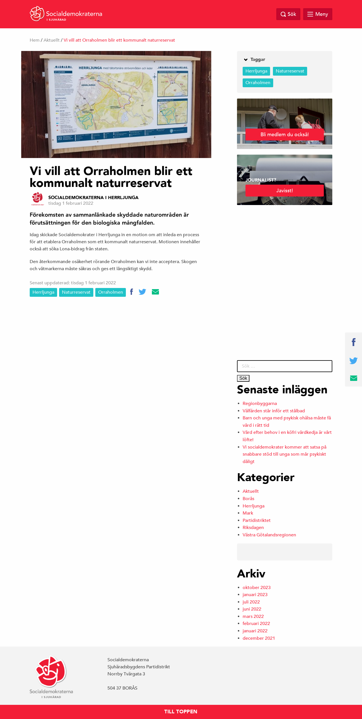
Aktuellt (52, 40)
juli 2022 (251, 602)
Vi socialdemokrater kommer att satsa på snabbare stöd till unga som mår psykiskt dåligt (284, 454)
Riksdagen (253, 527)
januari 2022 (255, 631)
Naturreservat (76, 292)
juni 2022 (252, 609)
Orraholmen (110, 292)
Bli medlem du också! (284, 134)
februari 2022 (256, 623)
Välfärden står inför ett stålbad (274, 411)
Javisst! (284, 190)
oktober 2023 (257, 587)
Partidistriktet (257, 520)
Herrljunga (43, 292)
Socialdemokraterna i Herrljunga (93, 198)
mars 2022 (253, 616)
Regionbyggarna (260, 403)
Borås (248, 499)
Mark (248, 513)
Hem (35, 40)
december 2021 (259, 638)
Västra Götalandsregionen (269, 535)
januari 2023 (255, 595)
